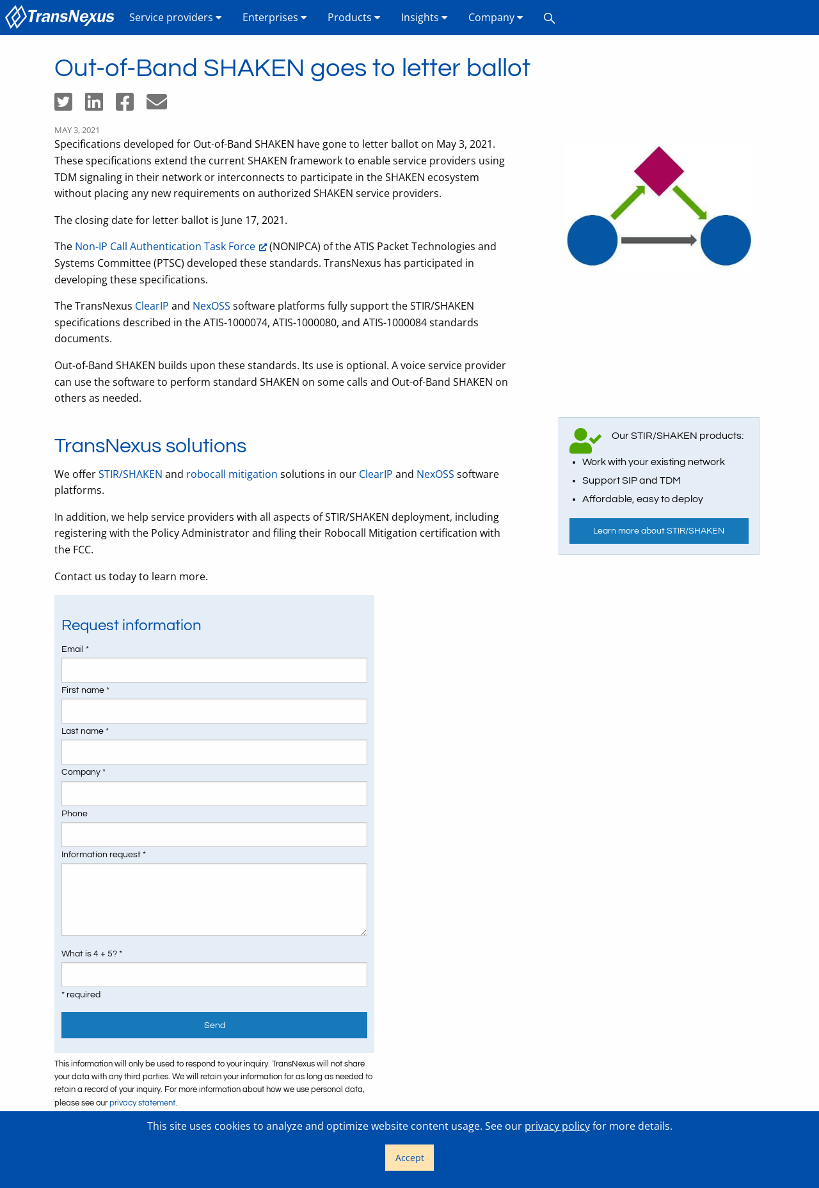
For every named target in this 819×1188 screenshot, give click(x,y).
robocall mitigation (232, 474)
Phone (74, 813)
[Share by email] (162, 106)
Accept (409, 1158)
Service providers (175, 17)
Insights (424, 17)
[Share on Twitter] (69, 106)
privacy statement (142, 1103)
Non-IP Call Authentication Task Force (165, 246)
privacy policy (557, 1126)
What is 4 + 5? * (91, 953)
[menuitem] (62, 17)
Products (354, 17)
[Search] (550, 17)
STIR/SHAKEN (131, 474)
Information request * (103, 854)
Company (495, 17)
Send (214, 1025)
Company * (83, 772)
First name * (85, 690)
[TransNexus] (62, 17)
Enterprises (275, 17)
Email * (75, 649)
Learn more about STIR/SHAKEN (658, 530)
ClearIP (152, 306)
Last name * (85, 731)
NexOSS (211, 306)
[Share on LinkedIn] (100, 106)
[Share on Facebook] (131, 106)
